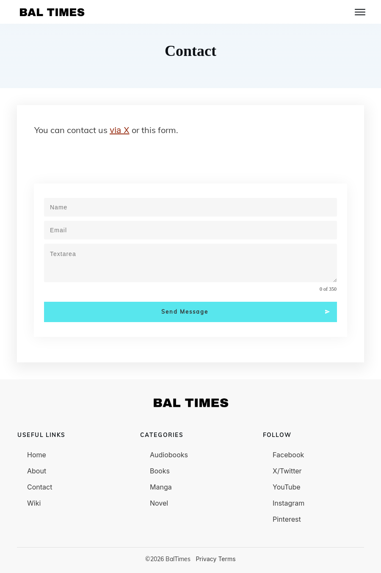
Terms (226, 558)
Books (160, 471)
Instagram (288, 503)
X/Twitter (287, 471)
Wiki (34, 503)
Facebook (288, 455)
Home (36, 455)
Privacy (206, 558)
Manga (161, 487)
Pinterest (287, 519)
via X (120, 130)
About (36, 471)
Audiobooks (169, 455)
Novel (159, 503)
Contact (39, 487)
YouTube (287, 487)
